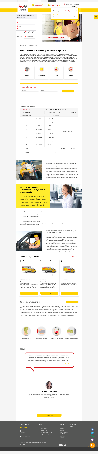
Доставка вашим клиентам (46, 435)
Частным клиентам (22, 1)
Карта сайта (22, 447)
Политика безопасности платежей (63, 439)
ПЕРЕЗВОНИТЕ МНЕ (49, 418)
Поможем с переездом (45, 430)
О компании (61, 427)
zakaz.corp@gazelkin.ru (26, 439)
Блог (61, 442)
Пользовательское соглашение (64, 436)
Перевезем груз (44, 432)
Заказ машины (72, 427)
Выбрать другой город (64, 13)
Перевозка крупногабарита (46, 439)
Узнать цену (29, 296)
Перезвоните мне (68, 94)
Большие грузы (72, 452)
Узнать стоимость (72, 305)
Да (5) (55, 13)
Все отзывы (75, 352)
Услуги (40, 427)
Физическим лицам (24, 452)
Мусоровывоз (41, 452)
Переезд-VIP (52, 1)
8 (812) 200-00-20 (72, 4)
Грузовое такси (44, 433)
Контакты (71, 429)
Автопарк (62, 430)
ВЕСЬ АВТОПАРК (74, 259)
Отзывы (62, 432)
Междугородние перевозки (46, 437)
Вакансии (62, 433)
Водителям (44, 1)
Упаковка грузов (56, 452)
